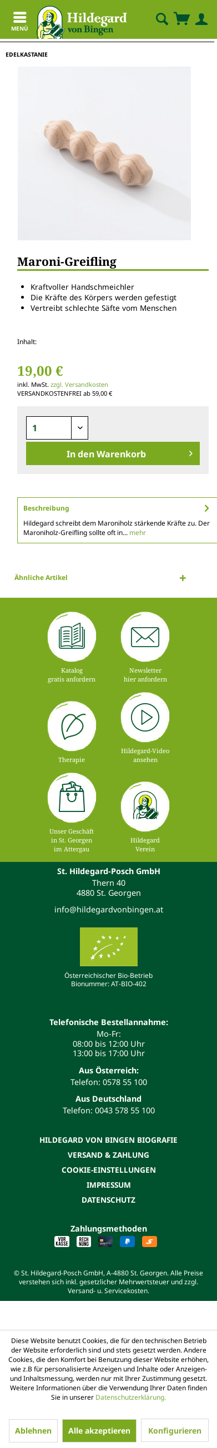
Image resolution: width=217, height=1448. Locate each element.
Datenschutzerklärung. (130, 1397)
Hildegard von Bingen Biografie (108, 1139)
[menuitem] (152, 19)
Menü (19, 23)
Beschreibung (46, 508)
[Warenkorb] (181, 19)
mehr (137, 532)
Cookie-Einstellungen (109, 1169)
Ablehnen (33, 1430)
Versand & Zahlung (108, 1154)
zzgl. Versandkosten (79, 384)
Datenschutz (108, 1199)
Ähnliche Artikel (41, 577)
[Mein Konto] (199, 19)
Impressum (109, 1184)
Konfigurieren (174, 1430)
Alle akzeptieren (99, 1430)
